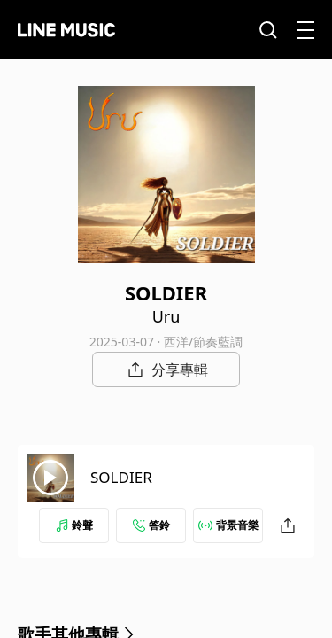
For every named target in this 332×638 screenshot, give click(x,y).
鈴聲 (74, 525)
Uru (166, 316)
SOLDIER (121, 477)
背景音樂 (228, 525)
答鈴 (151, 525)
